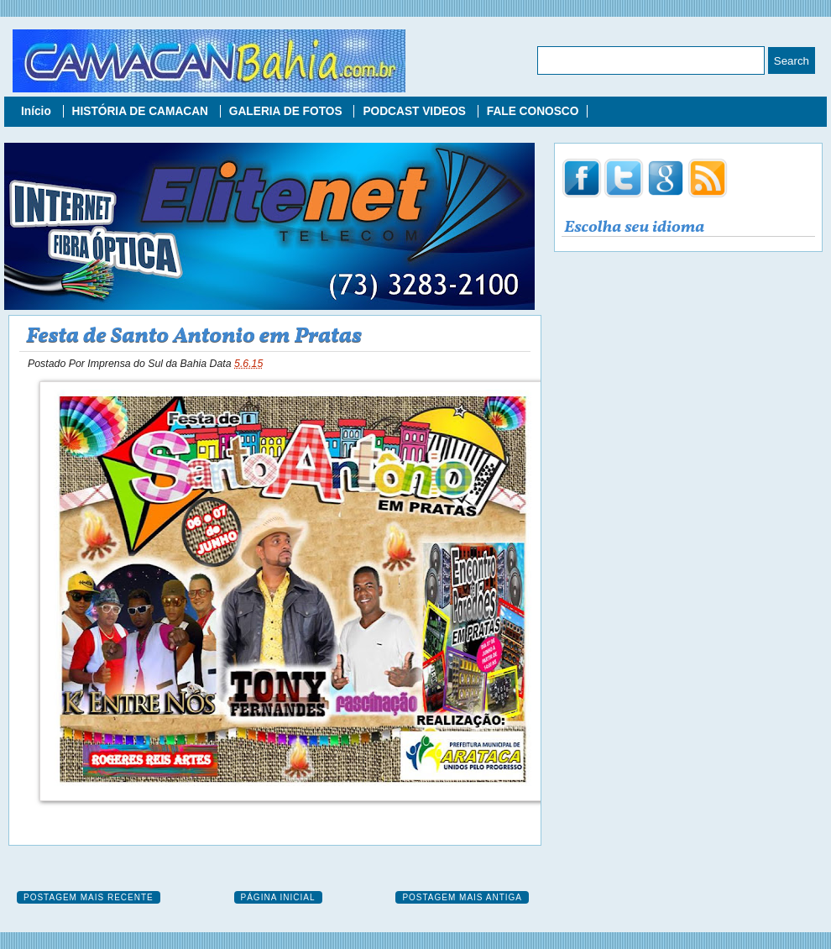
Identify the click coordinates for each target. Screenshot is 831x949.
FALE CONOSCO (533, 111)
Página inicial (278, 897)
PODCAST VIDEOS (415, 111)
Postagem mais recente (89, 897)
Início (38, 111)
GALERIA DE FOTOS (287, 111)
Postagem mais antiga (462, 897)
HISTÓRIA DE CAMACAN (142, 111)
